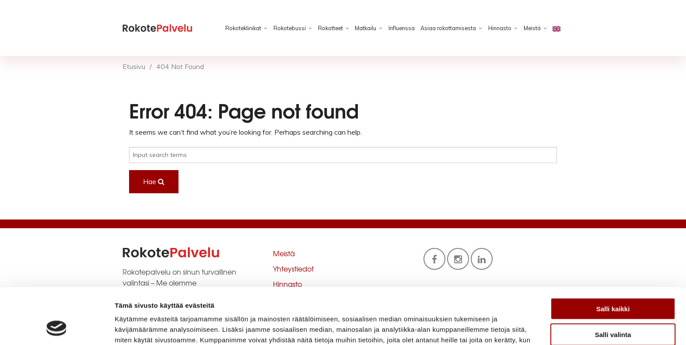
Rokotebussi (289, 27)
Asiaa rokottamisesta (448, 27)
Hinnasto (499, 27)
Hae (153, 181)
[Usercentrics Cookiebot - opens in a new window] (56, 328)
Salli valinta (613, 283)
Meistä (532, 27)
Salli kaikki (613, 257)
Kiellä (613, 309)
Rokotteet (330, 27)
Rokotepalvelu (157, 28)
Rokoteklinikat (243, 27)
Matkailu (365, 27)
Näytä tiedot (468, 327)
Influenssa (401, 27)
